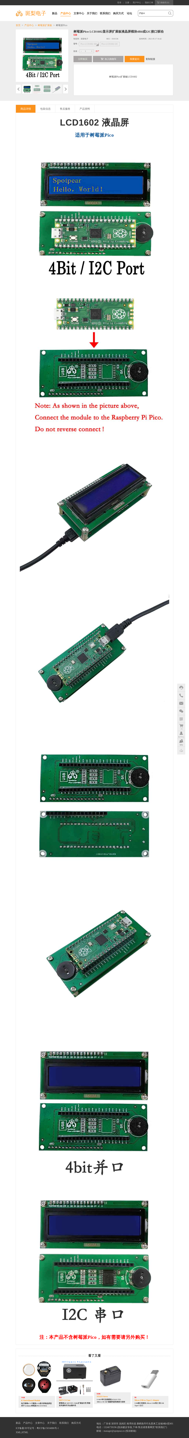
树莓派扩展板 (45, 25)
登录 (119, 2)
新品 (54, 13)
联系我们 (105, 13)
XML (18, 1432)
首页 (18, 25)
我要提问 (134, 59)
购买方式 (118, 13)
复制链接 (150, 59)
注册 (127, 2)
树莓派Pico (61, 25)
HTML (25, 1432)
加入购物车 (110, 59)
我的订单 (149, 2)
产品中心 (65, 13)
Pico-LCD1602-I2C (109, 44)
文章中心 (79, 13)
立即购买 (82, 59)
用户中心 (137, 2)
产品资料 (85, 108)
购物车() (164, 2)
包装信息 (45, 108)
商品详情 (25, 108)
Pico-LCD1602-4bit (88, 44)
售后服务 (65, 108)
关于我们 (92, 13)
